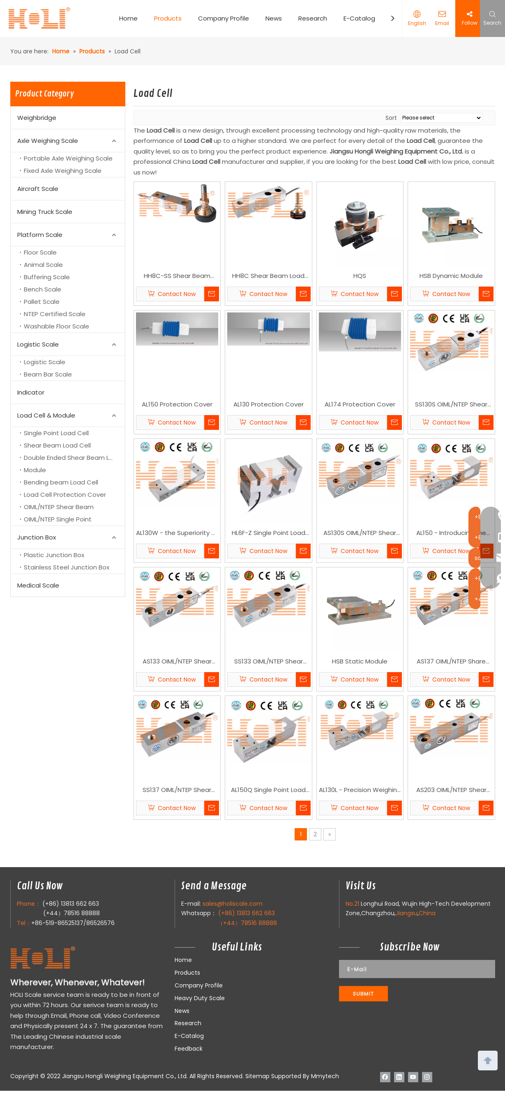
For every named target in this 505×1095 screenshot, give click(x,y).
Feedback (189, 1048)
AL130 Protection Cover (268, 404)
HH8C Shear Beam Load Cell (268, 276)
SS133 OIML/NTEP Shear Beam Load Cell (268, 662)
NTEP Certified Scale (54, 314)
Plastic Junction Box (54, 555)
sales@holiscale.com (233, 904)
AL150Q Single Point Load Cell (268, 790)
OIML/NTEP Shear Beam (59, 507)
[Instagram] (427, 1077)
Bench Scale (42, 289)
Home (128, 18)
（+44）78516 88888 (247, 923)
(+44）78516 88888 (71, 913)
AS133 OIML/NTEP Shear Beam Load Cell (177, 662)
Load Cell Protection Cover (65, 494)
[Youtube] (413, 1077)
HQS (359, 275)
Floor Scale (40, 252)
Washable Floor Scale (56, 326)
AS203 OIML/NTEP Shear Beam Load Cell (451, 790)
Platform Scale (39, 234)
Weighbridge (36, 117)
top (487, 1059)
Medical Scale (38, 585)
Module (35, 470)
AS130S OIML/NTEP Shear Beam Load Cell (359, 533)
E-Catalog (359, 18)
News (273, 18)
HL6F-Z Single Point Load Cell (268, 533)
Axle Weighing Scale (47, 140)
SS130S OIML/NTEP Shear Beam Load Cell (451, 405)
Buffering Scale (47, 277)
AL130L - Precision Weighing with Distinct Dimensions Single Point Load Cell (360, 790)
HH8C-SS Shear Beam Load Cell (177, 276)
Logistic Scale (38, 344)
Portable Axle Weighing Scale (68, 158)
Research (312, 18)
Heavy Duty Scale (200, 998)
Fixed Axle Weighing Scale (62, 170)
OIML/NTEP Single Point (58, 519)
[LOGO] (59, 958)
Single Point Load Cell (56, 433)
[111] (417, 980)
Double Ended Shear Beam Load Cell (74, 457)
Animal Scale (43, 264)
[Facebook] (385, 1077)
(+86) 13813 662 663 (70, 904)
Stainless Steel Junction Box (66, 567)
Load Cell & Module (46, 415)
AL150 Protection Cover (177, 404)
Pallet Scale (42, 301)
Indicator (30, 392)
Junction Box (36, 537)
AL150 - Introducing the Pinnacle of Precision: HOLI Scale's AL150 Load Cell (451, 533)
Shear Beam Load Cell (57, 445)
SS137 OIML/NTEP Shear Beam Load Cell (177, 790)
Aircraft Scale (37, 188)
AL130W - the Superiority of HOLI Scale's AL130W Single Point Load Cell (177, 533)
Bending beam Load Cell (61, 482)
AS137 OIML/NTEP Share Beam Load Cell (451, 662)
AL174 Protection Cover (360, 404)
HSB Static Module (359, 661)
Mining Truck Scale (44, 211)
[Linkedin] (399, 1077)
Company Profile (223, 18)
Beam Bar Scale (48, 374)
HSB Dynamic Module (451, 275)
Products (168, 18)
